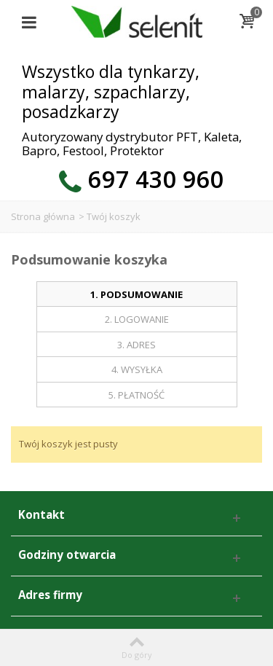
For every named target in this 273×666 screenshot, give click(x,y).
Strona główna (43, 216)
